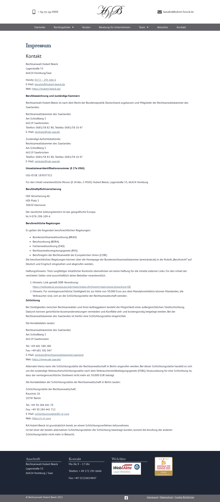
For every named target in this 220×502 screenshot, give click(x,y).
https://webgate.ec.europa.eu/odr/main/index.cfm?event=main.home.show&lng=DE (82, 286)
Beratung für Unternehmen (114, 27)
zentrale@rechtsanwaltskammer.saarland (59, 355)
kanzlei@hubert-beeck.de (50, 84)
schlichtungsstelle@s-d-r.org (52, 414)
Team (143, 27)
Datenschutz (166, 497)
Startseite (39, 27)
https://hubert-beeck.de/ (46, 88)
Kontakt (181, 27)
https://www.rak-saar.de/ (46, 359)
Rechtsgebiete (64, 27)
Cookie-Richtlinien (184, 497)
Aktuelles (162, 27)
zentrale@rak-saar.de (47, 132)
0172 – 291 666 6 (45, 79)
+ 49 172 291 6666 (90, 471)
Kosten (86, 27)
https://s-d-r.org (41, 418)
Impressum (152, 497)
